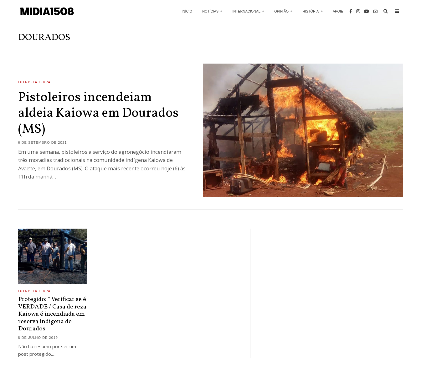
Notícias (210, 11)
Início (187, 11)
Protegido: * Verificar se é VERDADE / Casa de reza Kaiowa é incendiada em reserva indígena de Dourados (52, 314)
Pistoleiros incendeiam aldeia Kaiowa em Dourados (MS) (98, 114)
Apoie (338, 11)
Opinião (281, 11)
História (310, 11)
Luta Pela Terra (34, 82)
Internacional (246, 11)
